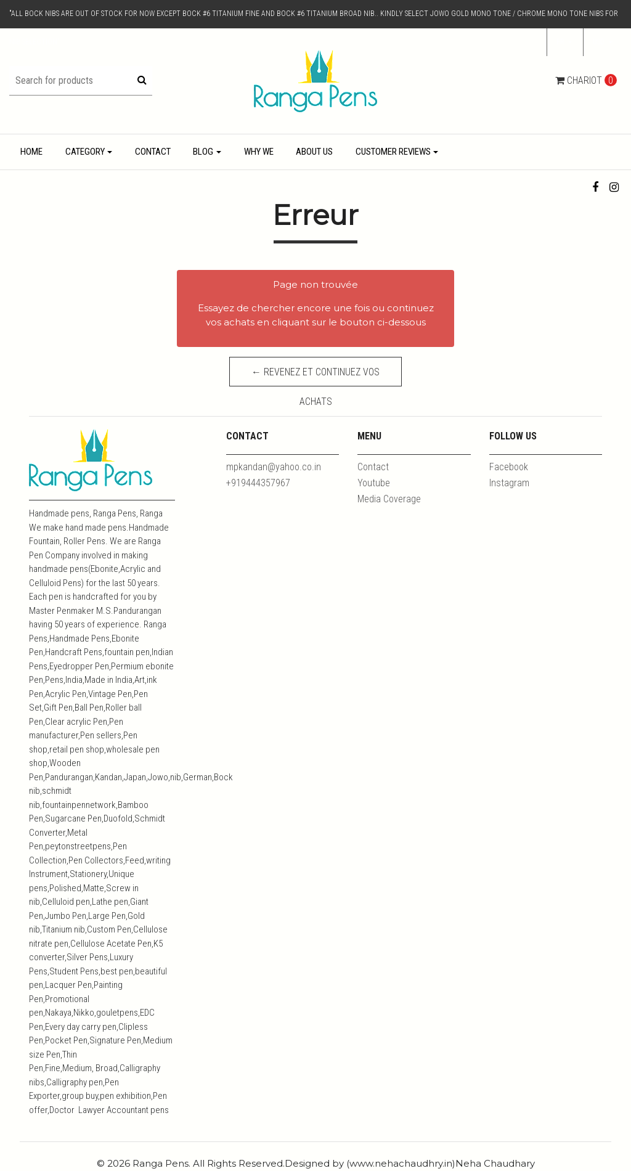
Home (31, 151)
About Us (314, 151)
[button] (603, 42)
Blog (203, 151)
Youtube (373, 483)
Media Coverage (389, 499)
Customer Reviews (393, 151)
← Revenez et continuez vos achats (315, 376)
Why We (259, 151)
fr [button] (561, 42)
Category (85, 151)
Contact (153, 151)
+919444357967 (258, 483)
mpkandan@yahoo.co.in (273, 467)
